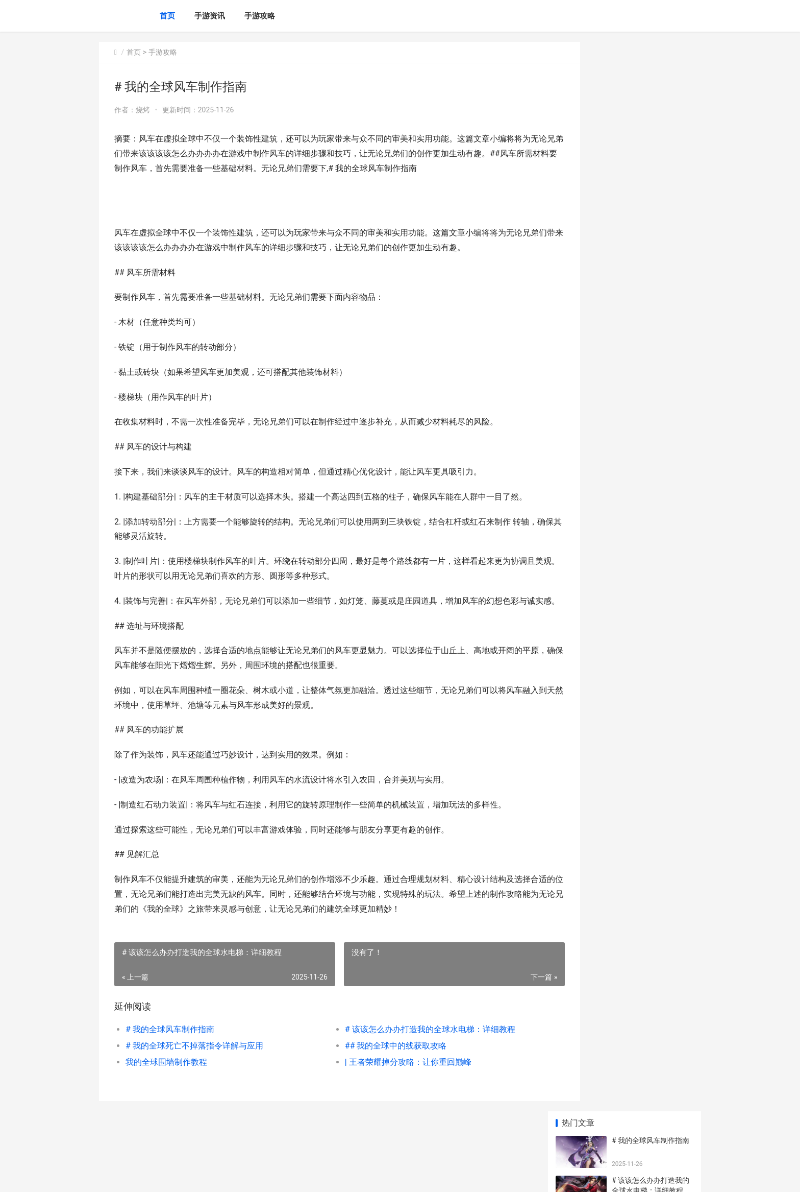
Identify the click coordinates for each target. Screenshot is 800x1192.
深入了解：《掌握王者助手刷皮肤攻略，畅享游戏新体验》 (651, 514)
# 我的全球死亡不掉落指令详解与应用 (194, 1075)
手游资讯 (209, 15)
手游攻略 (259, 15)
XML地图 (288, 1175)
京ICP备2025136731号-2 (240, 1175)
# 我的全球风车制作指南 (170, 1059)
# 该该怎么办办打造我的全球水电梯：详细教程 (408, 1059)
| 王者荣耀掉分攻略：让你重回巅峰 (386, 1091)
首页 (167, 15)
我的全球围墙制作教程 (166, 1091)
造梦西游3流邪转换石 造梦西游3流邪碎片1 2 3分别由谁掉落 (650, 668)
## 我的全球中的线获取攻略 (374, 1075)
